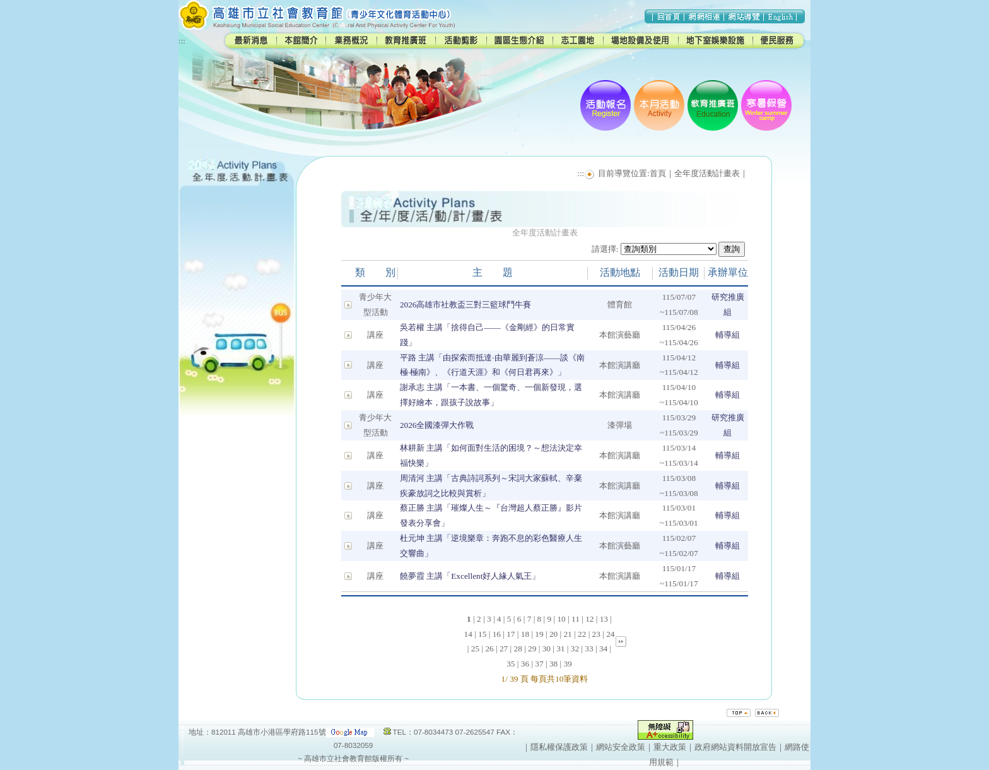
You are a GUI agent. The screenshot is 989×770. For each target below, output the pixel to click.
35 (510, 663)
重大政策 (669, 747)
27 (504, 648)
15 (482, 634)
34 (603, 648)
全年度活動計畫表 (707, 173)
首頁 (658, 173)
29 (532, 648)
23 (596, 634)
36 (525, 663)
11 (575, 619)
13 (604, 619)
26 (489, 648)
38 (553, 663)
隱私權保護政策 (559, 747)
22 (582, 634)
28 (518, 648)
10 (561, 619)
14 (468, 634)
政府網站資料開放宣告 (735, 747)
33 (589, 648)
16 (497, 634)
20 (553, 634)
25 (475, 648)
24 (610, 634)
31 (560, 648)
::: (181, 40)
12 (589, 619)
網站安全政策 (620, 747)
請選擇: (605, 249)
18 (525, 634)
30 (546, 648)
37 (539, 663)
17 (510, 634)
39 (567, 663)
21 (567, 634)
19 (539, 634)
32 (575, 648)
